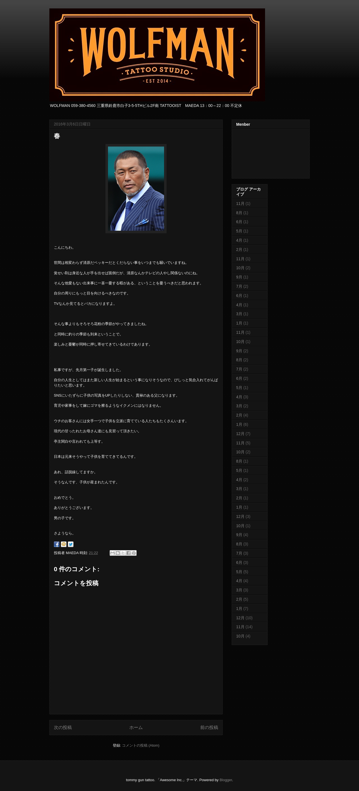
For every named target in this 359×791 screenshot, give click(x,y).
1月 (239, 323)
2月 (239, 249)
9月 (239, 277)
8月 (239, 213)
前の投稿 (209, 727)
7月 (239, 286)
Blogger (226, 780)
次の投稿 (63, 727)
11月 (240, 203)
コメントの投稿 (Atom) (141, 745)
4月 (239, 240)
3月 (239, 314)
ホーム (136, 727)
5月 (239, 231)
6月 (239, 222)
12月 (240, 433)
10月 (240, 268)
